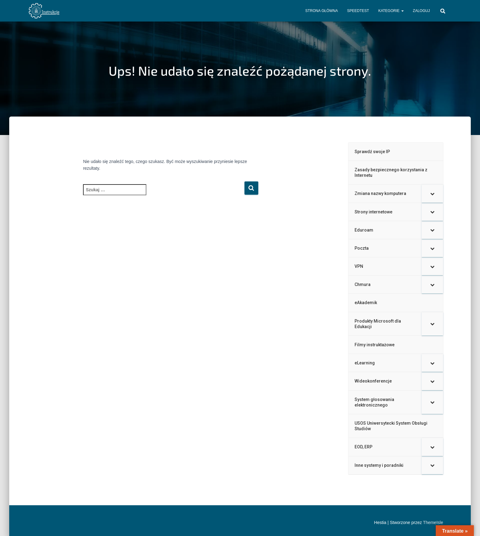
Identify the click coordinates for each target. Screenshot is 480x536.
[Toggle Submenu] (432, 193)
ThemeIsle (433, 522)
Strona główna (321, 11)
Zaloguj (421, 11)
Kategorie (390, 11)
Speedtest (358, 11)
